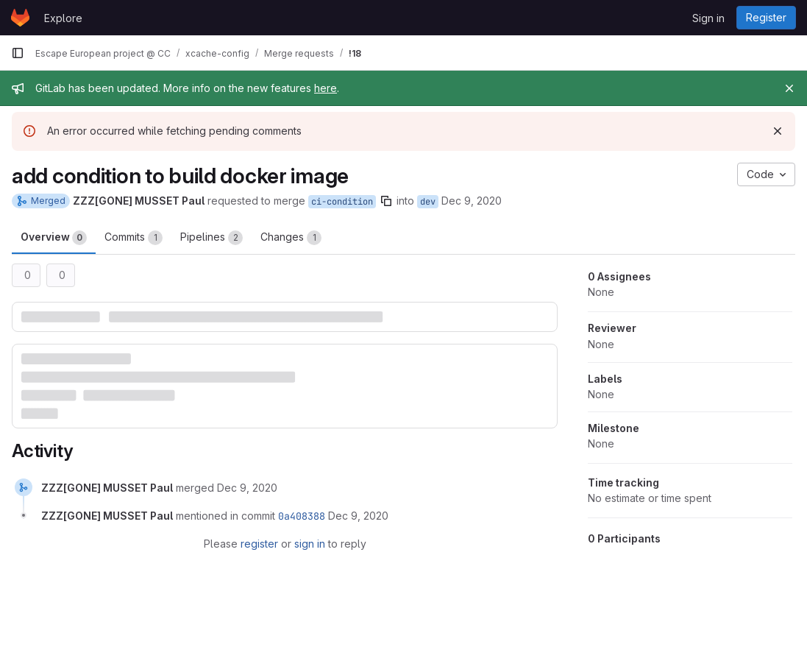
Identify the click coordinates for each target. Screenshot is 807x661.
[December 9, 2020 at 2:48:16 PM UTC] (247, 487)
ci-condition (342, 202)
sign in (309, 543)
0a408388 (301, 516)
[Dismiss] (777, 131)
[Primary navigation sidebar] (17, 53)
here (325, 88)
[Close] (789, 88)
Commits (133, 237)
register (259, 543)
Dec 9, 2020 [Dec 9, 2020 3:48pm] (471, 200)
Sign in (708, 18)
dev (428, 202)
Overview (54, 237)
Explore (63, 18)
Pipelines (211, 237)
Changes (290, 237)
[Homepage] (20, 17)
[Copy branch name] (386, 201)
